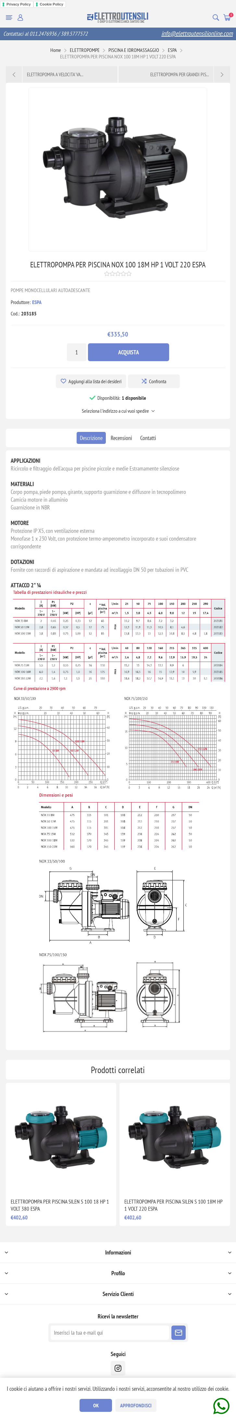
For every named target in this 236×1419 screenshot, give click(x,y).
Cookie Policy (51, 4)
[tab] (91, 438)
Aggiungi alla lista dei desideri (94, 381)
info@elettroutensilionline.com (197, 33)
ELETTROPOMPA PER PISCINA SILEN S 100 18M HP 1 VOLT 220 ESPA (173, 1205)
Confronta (157, 381)
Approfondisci (136, 1405)
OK (96, 1405)
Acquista (128, 352)
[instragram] (118, 1368)
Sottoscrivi (178, 1333)
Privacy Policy (18, 4)
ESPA (37, 302)
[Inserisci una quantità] (76, 352)
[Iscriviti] (110, 1333)
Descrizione (91, 438)
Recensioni (121, 438)
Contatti (148, 438)
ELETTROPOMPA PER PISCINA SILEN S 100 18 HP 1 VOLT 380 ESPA (60, 1205)
